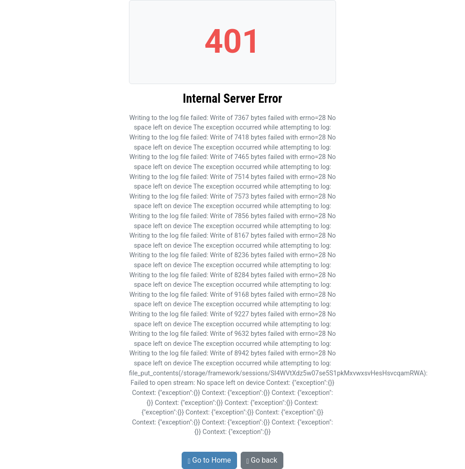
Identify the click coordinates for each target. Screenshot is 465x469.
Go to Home (209, 460)
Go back (262, 460)
